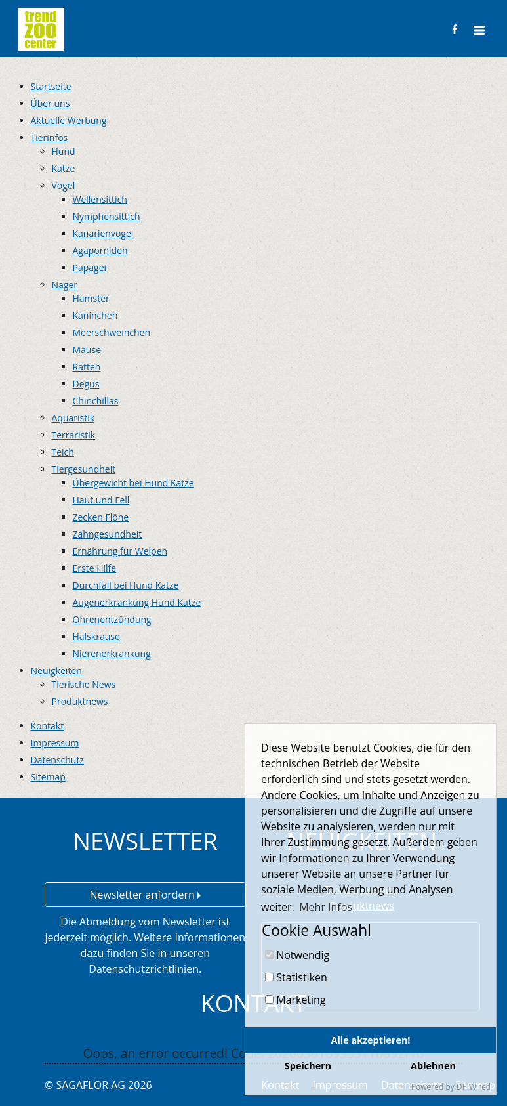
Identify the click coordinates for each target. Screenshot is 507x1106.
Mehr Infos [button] (325, 907)
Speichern (308, 1065)
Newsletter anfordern (145, 894)
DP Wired (473, 1086)
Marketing (295, 999)
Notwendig (297, 955)
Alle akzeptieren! (371, 1040)
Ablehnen (433, 1065)
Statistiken (296, 977)
